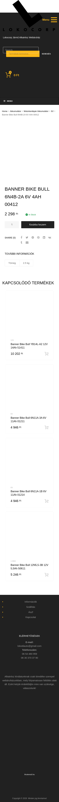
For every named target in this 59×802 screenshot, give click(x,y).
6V (52, 111)
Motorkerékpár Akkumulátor (36, 111)
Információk (31, 601)
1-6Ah (13, 561)
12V (12, 340)
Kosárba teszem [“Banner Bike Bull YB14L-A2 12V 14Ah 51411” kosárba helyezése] (46, 354)
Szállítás (30, 607)
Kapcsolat (30, 617)
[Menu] (49, 20)
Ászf (30, 612)
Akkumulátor (15, 111)
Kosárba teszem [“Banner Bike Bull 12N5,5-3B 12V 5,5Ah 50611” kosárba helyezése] (46, 575)
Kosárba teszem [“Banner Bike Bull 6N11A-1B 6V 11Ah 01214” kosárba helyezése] (46, 501)
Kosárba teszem (37, 224)
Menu (8, 101)
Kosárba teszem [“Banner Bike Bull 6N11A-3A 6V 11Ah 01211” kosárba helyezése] (46, 427)
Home (4, 111)
